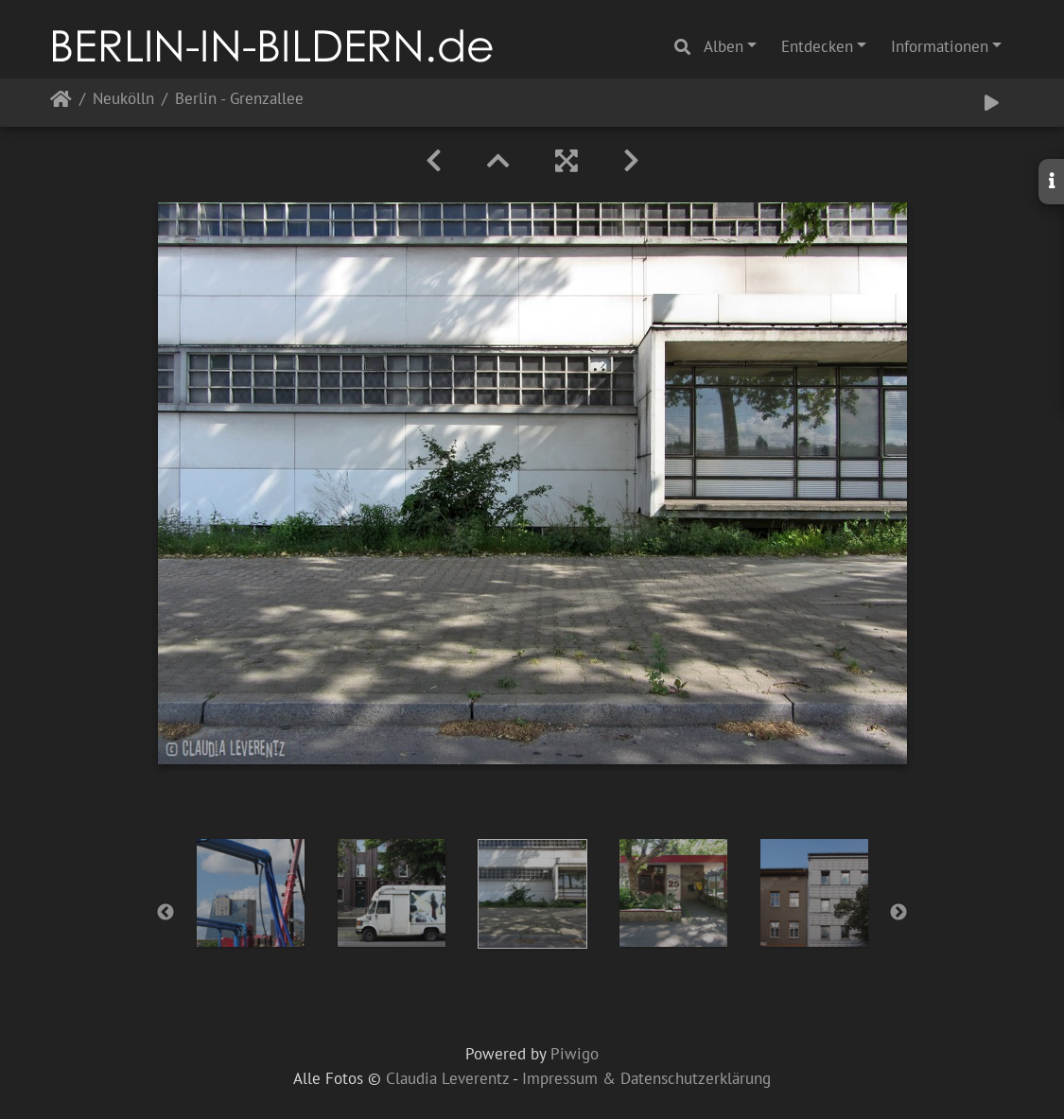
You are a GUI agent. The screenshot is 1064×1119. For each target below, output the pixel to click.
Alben (723, 46)
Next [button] (898, 912)
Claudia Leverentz (447, 1078)
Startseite (61, 102)
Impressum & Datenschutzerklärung (646, 1078)
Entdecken (817, 46)
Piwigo (574, 1053)
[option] (250, 893)
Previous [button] (165, 912)
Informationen (939, 46)
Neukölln (123, 100)
